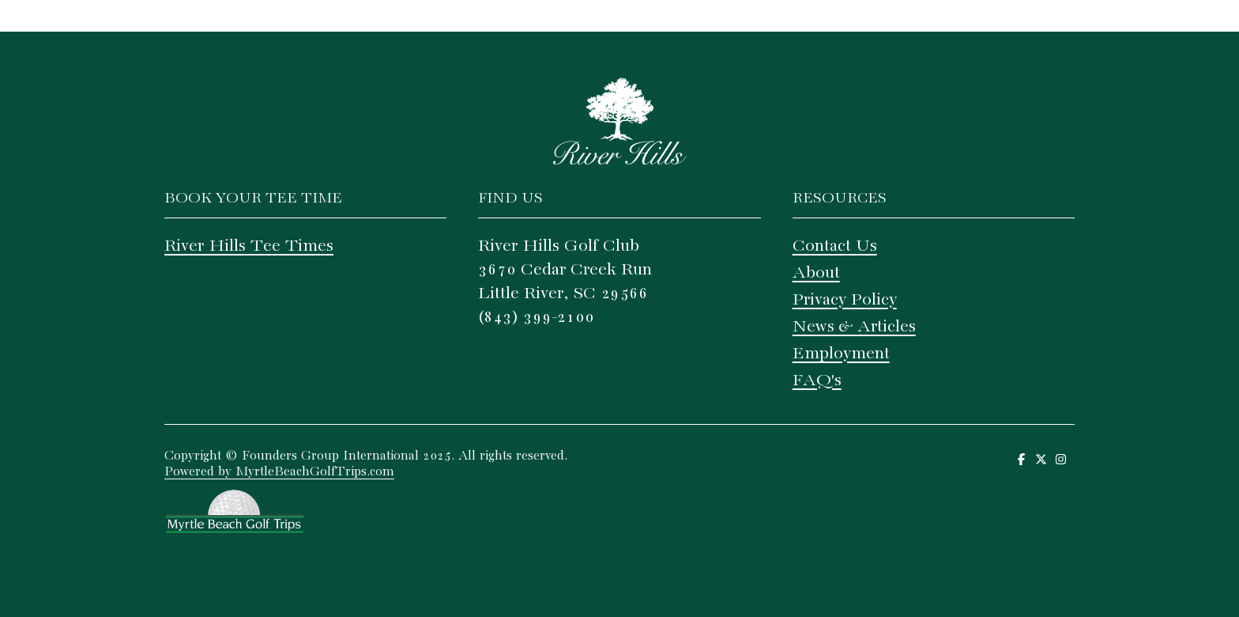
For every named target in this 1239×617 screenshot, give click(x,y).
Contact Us (835, 246)
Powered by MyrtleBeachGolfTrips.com (279, 471)
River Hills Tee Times (248, 246)
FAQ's (817, 380)
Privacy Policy (845, 299)
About (816, 272)
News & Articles (854, 326)
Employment (841, 353)
